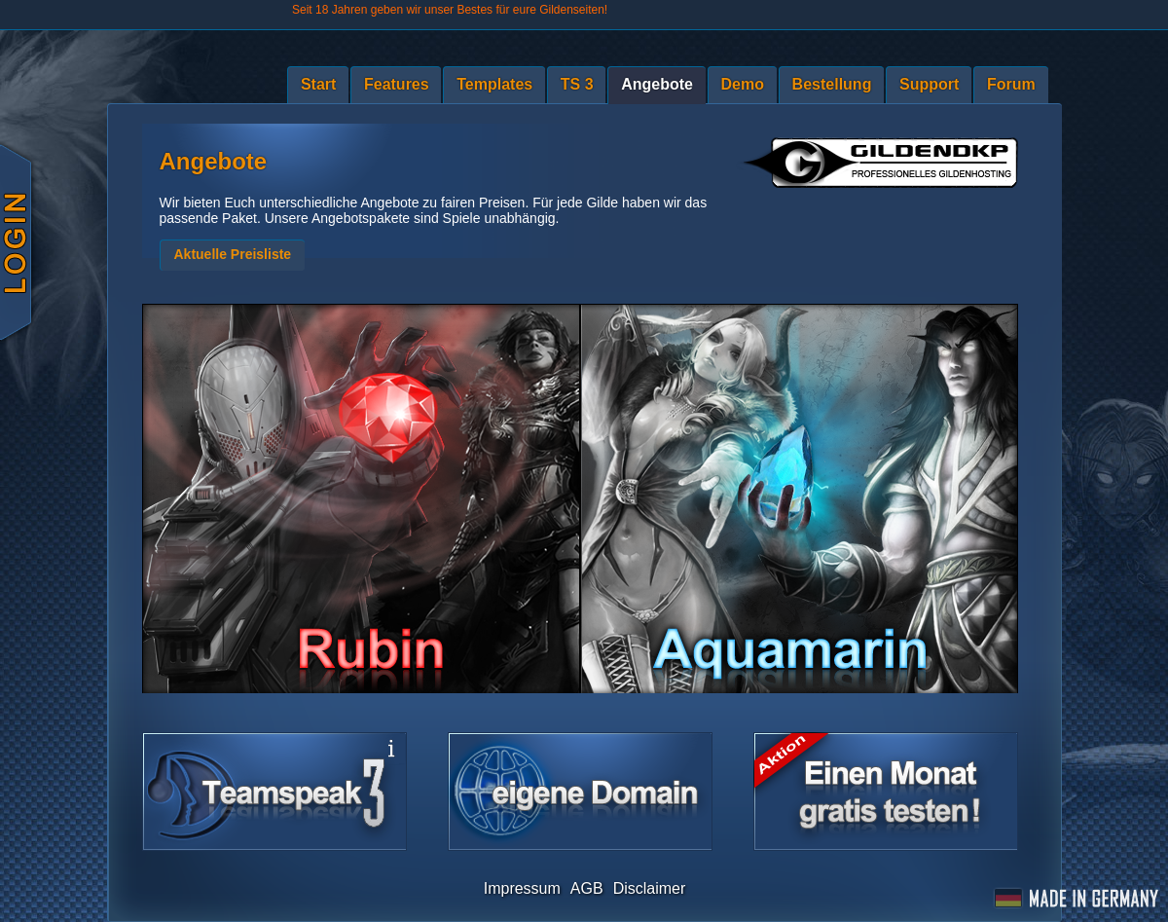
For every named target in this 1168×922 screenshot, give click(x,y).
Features (396, 84)
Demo (742, 84)
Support (929, 84)
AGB (586, 888)
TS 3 (577, 84)
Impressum (522, 888)
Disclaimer (649, 888)
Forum (1011, 84)
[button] (233, 255)
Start (318, 84)
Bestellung (832, 84)
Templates (494, 84)
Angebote (657, 84)
